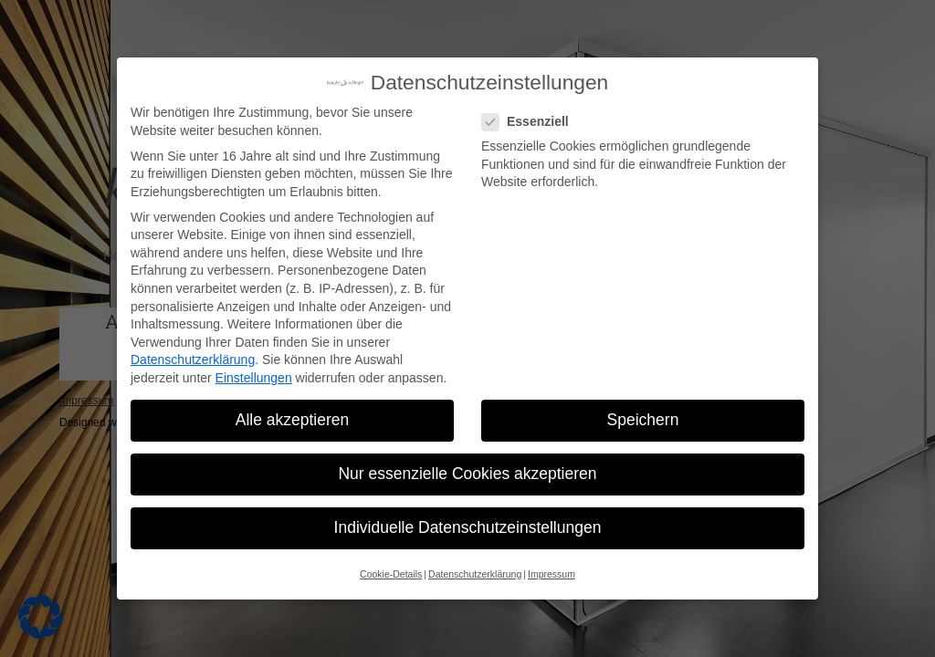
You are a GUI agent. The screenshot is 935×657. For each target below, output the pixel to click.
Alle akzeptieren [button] (293, 420)
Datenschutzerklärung (193, 359)
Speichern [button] (643, 420)
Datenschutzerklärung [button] (474, 573)
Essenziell (531, 121)
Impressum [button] (551, 573)
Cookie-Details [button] (391, 573)
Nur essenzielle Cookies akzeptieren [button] (467, 473)
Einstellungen (253, 377)
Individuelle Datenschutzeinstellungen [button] (468, 527)
